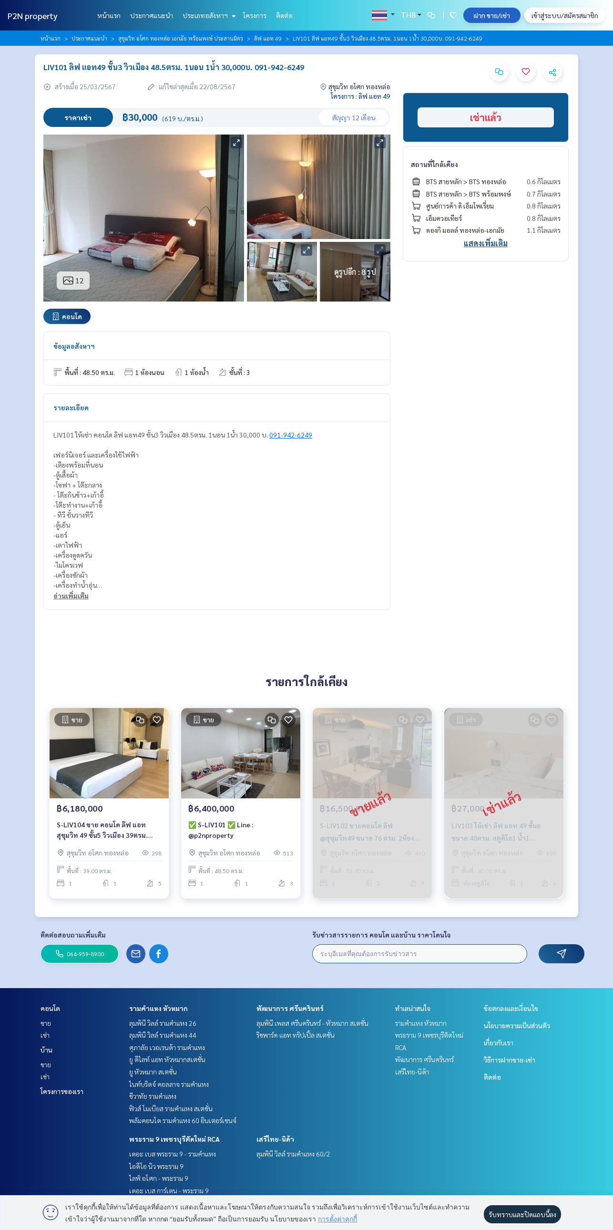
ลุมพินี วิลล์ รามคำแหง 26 (162, 1023)
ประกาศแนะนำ (151, 15)
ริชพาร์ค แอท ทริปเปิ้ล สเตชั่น (295, 1035)
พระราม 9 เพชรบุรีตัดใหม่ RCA (174, 1139)
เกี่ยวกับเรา (498, 1042)
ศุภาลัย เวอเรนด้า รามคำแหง (167, 1047)
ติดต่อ (284, 15)
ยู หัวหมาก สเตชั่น (153, 1071)
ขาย (46, 1023)
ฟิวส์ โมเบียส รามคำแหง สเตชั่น (171, 1108)
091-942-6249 (290, 434)
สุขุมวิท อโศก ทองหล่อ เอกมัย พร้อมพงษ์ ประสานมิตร (180, 38)
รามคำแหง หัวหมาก (158, 1008)
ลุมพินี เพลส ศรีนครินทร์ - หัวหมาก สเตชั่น (312, 1023)
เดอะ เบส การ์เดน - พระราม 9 (169, 1190)
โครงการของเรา (62, 1091)
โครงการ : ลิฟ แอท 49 (360, 96)
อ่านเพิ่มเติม (71, 595)
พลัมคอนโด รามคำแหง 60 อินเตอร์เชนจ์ (182, 1120)
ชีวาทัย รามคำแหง (152, 1096)
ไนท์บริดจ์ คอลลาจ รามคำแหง (169, 1084)
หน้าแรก (109, 15)
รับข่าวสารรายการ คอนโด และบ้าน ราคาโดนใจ (381, 934)
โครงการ (254, 15)
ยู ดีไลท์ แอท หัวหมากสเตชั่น (167, 1059)
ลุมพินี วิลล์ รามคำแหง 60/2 (293, 1153)
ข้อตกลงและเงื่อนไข (511, 1008)
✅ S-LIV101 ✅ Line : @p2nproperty (220, 832)
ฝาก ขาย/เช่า (492, 15)
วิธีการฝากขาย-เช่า (509, 1059)
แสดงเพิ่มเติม (486, 243)
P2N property (33, 15)
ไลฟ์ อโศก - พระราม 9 (158, 1178)
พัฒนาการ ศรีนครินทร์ (290, 1008)
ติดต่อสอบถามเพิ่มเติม (73, 934)
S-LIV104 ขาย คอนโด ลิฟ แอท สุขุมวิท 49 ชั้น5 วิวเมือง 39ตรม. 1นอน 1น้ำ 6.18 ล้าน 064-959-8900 (108, 832)
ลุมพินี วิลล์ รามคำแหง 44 (162, 1035)
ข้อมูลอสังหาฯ (74, 346)
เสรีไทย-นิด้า (275, 1139)
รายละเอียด (71, 407)
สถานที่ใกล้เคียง (434, 164)
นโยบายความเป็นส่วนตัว (517, 1025)
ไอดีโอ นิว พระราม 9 (156, 1166)
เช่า (45, 1035)
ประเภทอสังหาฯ (208, 15)
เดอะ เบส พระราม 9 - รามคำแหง (172, 1153)
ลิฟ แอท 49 (268, 38)
